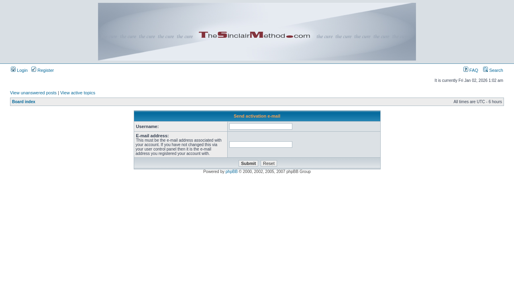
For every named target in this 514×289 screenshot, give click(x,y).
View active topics (77, 92)
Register (42, 70)
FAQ (470, 70)
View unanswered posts (33, 92)
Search (493, 70)
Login (19, 70)
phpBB (232, 171)
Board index (23, 102)
